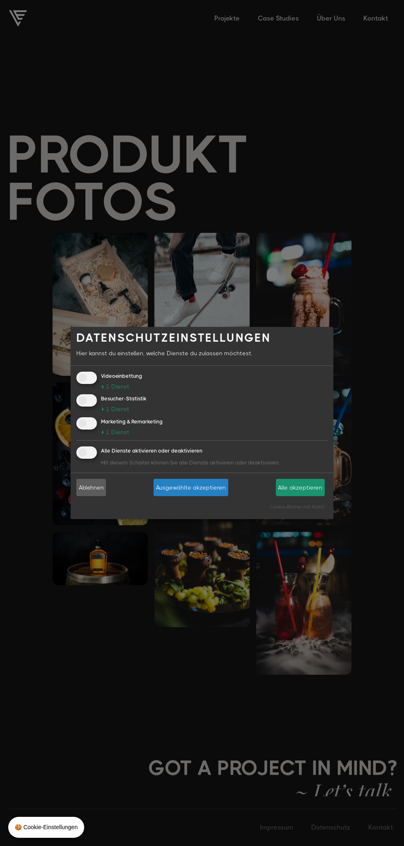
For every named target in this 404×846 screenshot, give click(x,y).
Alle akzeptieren (300, 487)
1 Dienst (115, 386)
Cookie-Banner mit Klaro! (296, 506)
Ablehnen (91, 487)
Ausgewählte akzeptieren (191, 487)
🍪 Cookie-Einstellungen (46, 827)
